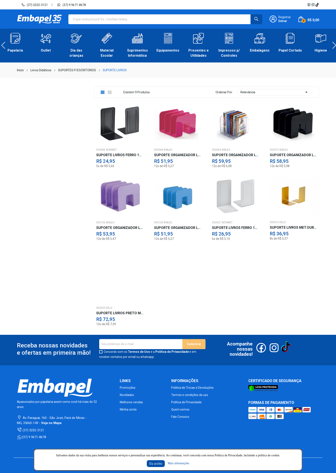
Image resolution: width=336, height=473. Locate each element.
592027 (216, 222)
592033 (100, 308)
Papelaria (15, 50)
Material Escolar (107, 53)
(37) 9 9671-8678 (71, 5)
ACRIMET (111, 149)
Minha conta (128, 409)
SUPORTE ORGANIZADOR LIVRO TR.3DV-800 (235, 155)
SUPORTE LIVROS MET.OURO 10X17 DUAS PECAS (293, 228)
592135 (100, 222)
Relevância (274, 92)
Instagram (313, 5)
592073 (274, 149)
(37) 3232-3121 (34, 5)
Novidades (127, 395)
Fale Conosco (180, 416)
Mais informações (178, 463)
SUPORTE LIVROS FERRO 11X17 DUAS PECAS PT (119, 155)
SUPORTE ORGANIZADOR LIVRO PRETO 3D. (293, 155)
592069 (216, 149)
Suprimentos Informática (137, 53)
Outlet (46, 50)
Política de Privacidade (172, 351)
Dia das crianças (76, 53)
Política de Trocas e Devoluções (192, 387)
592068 (158, 149)
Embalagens (260, 50)
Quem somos (180, 409)
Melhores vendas (131, 402)
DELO (282, 222)
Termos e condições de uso (189, 395)
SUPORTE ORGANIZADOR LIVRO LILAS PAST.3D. (119, 228)
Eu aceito (155, 463)
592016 (274, 222)
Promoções (127, 387)
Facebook (309, 5)
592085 (100, 149)
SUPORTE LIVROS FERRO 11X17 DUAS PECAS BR (235, 228)
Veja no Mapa (51, 423)
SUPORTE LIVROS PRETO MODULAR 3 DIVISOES (119, 313)
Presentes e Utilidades (198, 53)
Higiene (321, 50)
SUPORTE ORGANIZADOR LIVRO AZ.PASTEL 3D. (177, 228)
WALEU (168, 149)
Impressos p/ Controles (229, 53)
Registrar (284, 17)
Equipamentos (167, 50)
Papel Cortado (290, 50)
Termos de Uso (139, 351)
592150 (158, 222)
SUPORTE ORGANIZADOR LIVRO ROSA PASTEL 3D (177, 155)
